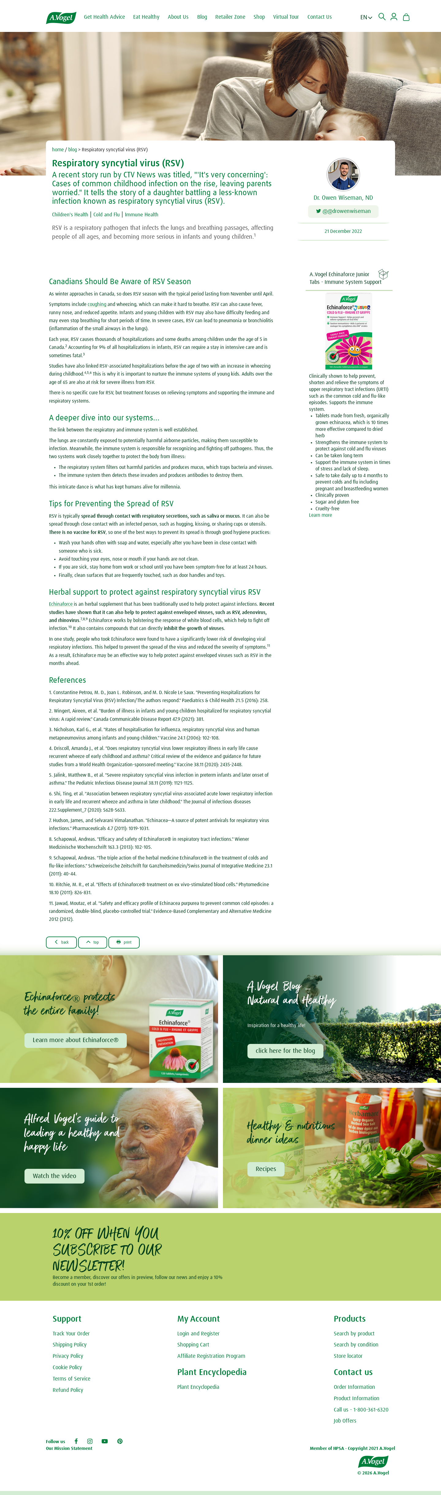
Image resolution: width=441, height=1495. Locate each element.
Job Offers (345, 1425)
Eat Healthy (152, 17)
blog (72, 149)
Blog (208, 17)
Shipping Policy (70, 1349)
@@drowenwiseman (343, 213)
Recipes (267, 1172)
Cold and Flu (117, 214)
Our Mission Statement (69, 1452)
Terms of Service (71, 1383)
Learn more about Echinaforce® (76, 1042)
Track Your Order (71, 1338)
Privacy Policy (68, 1360)
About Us (183, 17)
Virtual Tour (291, 17)
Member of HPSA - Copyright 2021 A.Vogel (352, 1452)
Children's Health (74, 214)
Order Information (354, 1391)
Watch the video (55, 1179)
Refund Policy (68, 1394)
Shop (264, 17)
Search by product (354, 1338)
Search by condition (356, 1349)
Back (64, 943)
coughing (97, 305)
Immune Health (158, 214)
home (58, 149)
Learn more (320, 516)
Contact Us (325, 17)
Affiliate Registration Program (211, 1360)
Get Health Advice (109, 17)
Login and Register (198, 1338)
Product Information (356, 1402)
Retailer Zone (236, 17)
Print (136, 943)
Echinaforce (61, 605)
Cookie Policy (67, 1371)
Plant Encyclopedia (198, 1391)
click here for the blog (286, 1053)
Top (100, 943)
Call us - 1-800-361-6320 (361, 1414)
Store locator (348, 1360)
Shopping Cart (193, 1349)
